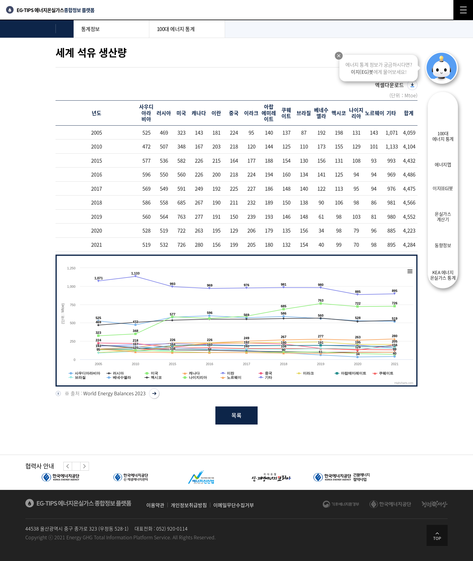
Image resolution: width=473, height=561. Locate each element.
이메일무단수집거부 (233, 505)
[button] (68, 466)
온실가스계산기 (443, 216)
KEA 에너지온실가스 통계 (443, 274)
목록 (236, 415)
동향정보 (443, 245)
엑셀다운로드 (389, 85)
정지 (76, 466)
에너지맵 (443, 164)
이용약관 (155, 505)
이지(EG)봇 (443, 188)
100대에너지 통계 (443, 136)
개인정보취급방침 (189, 505)
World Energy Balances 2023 (114, 393)
